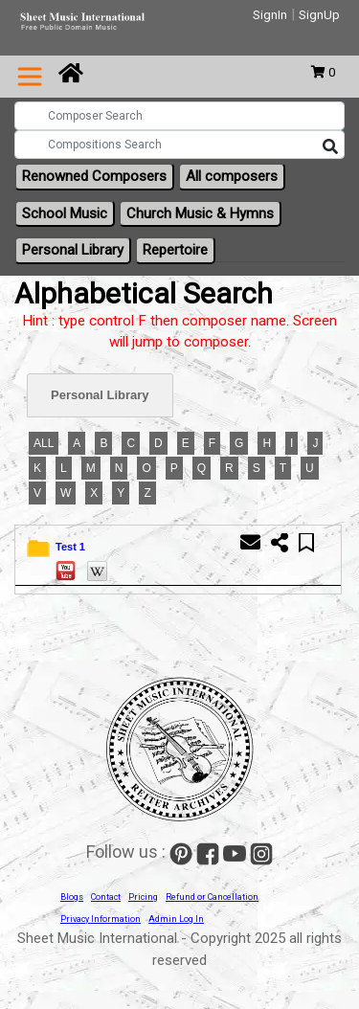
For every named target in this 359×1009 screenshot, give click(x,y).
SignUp (319, 15)
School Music (64, 213)
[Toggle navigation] (29, 76)
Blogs (71, 897)
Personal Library (72, 249)
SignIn (270, 15)
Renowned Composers (94, 176)
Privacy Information (100, 919)
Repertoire (175, 249)
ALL (44, 443)
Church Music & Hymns (200, 213)
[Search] (330, 147)
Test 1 (70, 546)
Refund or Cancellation (212, 897)
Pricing (143, 897)
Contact (106, 897)
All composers (232, 176)
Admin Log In (176, 919)
